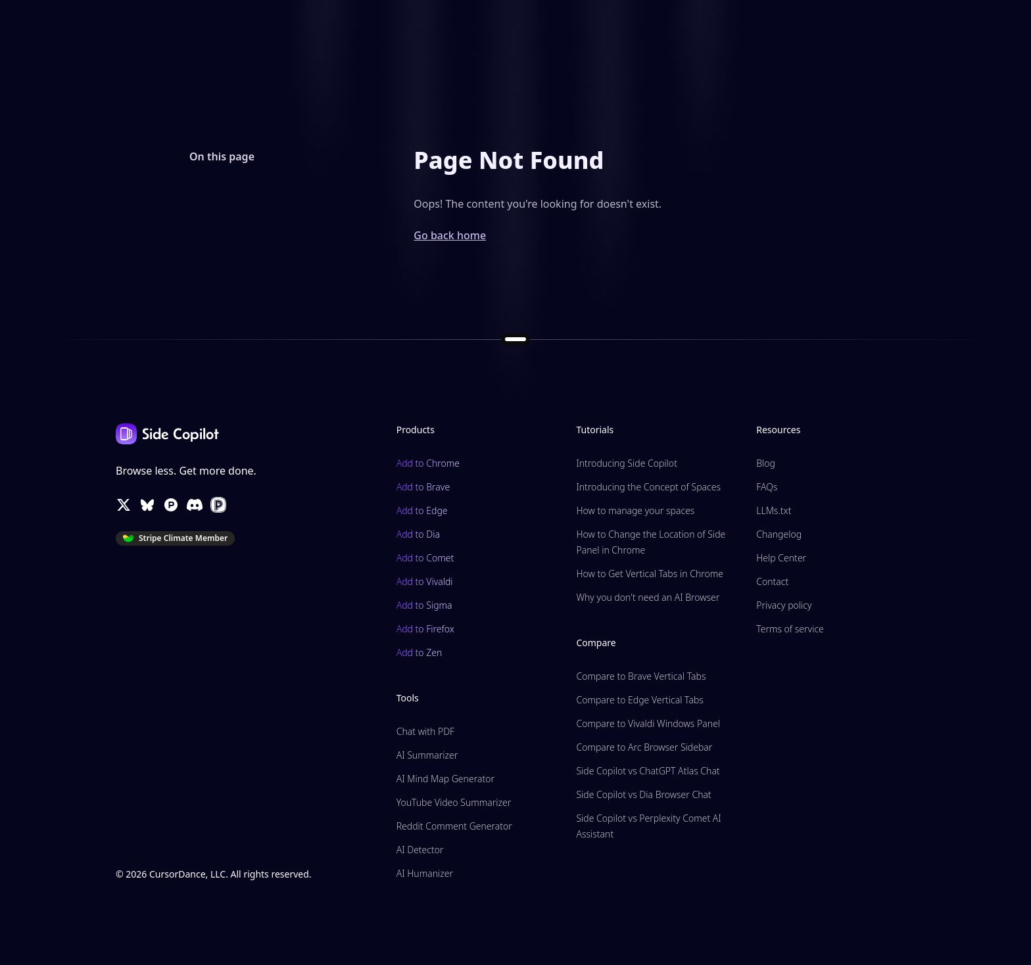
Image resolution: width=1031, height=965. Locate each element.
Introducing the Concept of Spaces (648, 487)
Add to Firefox (425, 629)
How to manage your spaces (635, 510)
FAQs (766, 487)
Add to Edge (422, 510)
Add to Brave (423, 487)
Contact (772, 581)
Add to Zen (419, 652)
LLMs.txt (773, 510)
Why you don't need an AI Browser (647, 597)
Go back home (450, 235)
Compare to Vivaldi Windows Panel (648, 723)
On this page (221, 156)
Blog (765, 463)
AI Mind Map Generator (445, 778)
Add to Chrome (428, 463)
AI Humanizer (424, 873)
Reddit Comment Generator (454, 826)
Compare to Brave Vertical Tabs (641, 676)
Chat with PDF (425, 731)
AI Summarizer (427, 755)
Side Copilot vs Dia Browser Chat (643, 794)
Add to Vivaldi (424, 581)
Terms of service (790, 629)
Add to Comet (425, 558)
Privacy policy (783, 605)
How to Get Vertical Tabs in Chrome (649, 573)
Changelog (779, 534)
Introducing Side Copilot (626, 463)
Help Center (781, 558)
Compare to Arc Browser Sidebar (644, 747)
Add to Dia (418, 534)
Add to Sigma (424, 605)
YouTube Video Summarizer (454, 802)
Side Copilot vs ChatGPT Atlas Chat (647, 771)
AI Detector (420, 849)
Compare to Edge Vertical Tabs (639, 700)
